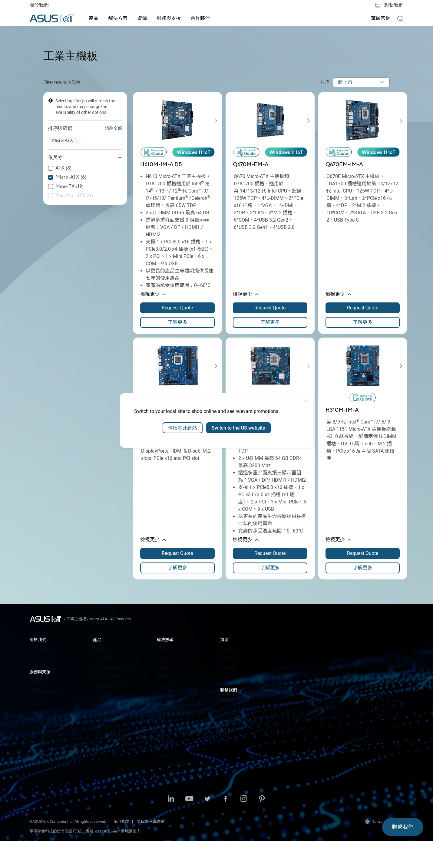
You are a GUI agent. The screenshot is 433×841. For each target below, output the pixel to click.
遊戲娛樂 (164, 695)
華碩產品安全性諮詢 (47, 691)
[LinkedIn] (171, 799)
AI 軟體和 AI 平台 (108, 686)
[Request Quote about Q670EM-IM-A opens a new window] (363, 307)
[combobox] (361, 82)
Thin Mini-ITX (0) (74, 196)
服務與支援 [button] (169, 18)
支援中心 (37, 682)
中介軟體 (164, 740)
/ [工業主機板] (75, 619)
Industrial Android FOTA (177, 731)
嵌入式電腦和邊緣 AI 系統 (115, 668)
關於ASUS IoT (41, 650)
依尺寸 (55, 157)
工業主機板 (103, 659)
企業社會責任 (41, 659)
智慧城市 (164, 668)
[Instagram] (244, 799)
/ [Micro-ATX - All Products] (109, 619)
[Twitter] (207, 799)
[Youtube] (189, 799)
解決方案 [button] (117, 18)
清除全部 (113, 128)
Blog (224, 677)
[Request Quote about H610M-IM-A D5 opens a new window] (177, 307)
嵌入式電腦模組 (107, 677)
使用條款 (121, 821)
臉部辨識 (164, 722)
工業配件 (101, 713)
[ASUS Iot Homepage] (51, 18)
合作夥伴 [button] (200, 18)
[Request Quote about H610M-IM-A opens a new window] (270, 553)
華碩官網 (380, 18)
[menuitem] (93, 18)
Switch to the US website (238, 428)
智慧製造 (164, 650)
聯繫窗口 (228, 700)
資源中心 (228, 668)
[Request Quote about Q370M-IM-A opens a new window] (177, 553)
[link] (400, 18)
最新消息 (228, 659)
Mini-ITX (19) (69, 187)
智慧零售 (164, 686)
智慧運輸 (164, 659)
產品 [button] (93, 18)
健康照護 (164, 677)
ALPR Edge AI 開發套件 (177, 704)
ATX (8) (63, 168)
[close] (305, 401)
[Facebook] (225, 799)
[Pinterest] (262, 799)
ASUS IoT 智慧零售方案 (177, 764)
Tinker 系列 (103, 695)
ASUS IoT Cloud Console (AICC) (183, 713)
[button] (64, 141)
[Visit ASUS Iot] (46, 619)
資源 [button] (142, 18)
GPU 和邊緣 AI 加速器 (112, 704)
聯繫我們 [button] (389, 5)
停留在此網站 (182, 428)
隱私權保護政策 (150, 821)
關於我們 (39, 5)
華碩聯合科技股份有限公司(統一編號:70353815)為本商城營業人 (84, 831)
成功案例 (228, 650)
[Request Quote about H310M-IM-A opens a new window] (363, 553)
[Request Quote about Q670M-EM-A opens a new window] (270, 307)
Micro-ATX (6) (70, 177)
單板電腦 (101, 650)
